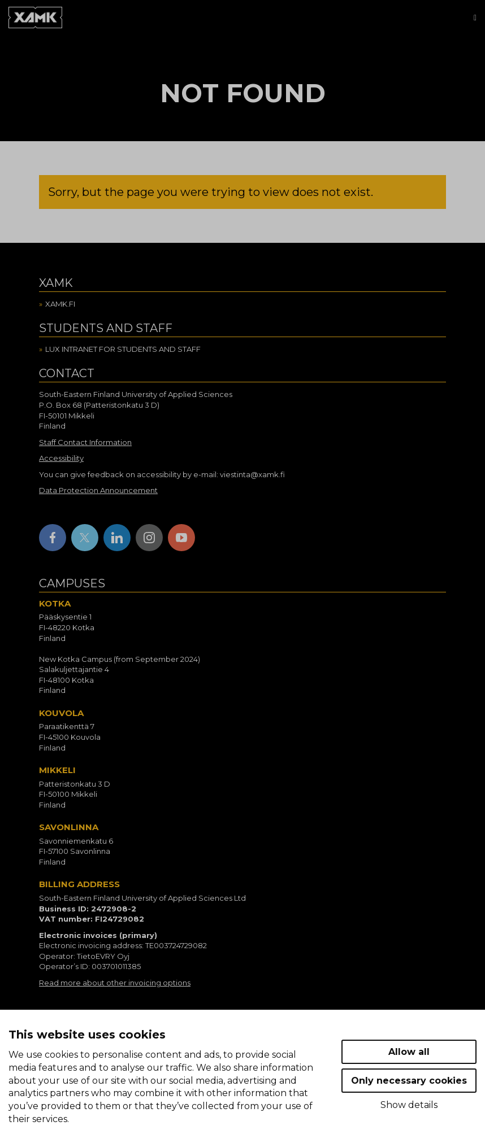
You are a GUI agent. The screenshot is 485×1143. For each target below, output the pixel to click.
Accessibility (61, 458)
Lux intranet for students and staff (123, 349)
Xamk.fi (60, 303)
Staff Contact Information (85, 442)
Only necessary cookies (409, 1080)
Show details (409, 1105)
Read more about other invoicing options (114, 982)
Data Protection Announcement (98, 490)
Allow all (409, 1051)
